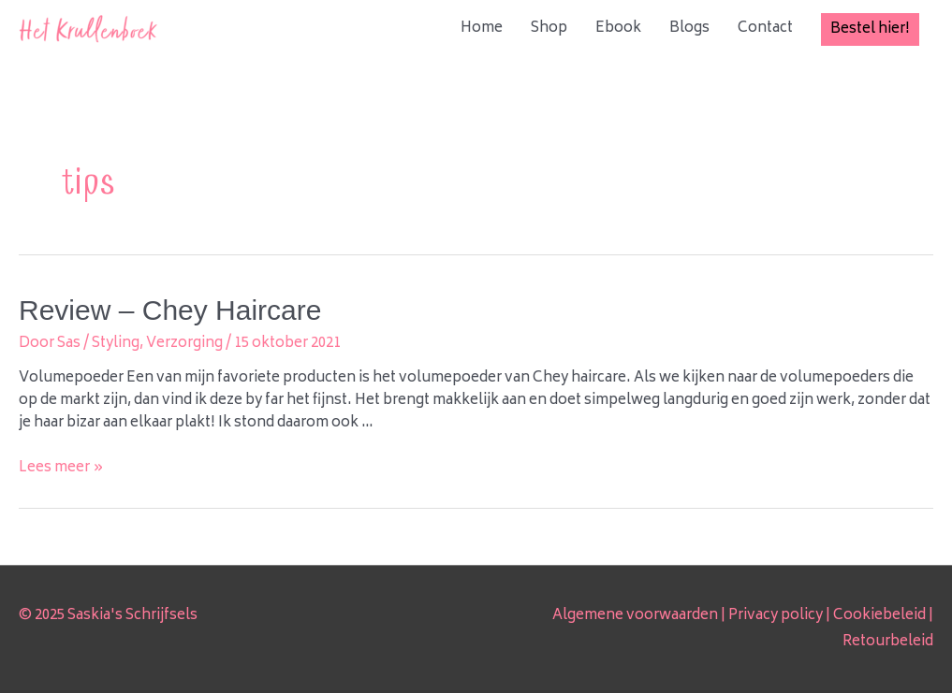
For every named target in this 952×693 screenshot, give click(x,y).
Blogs (689, 28)
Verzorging (184, 343)
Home (482, 28)
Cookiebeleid (879, 615)
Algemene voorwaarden (635, 615)
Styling (115, 343)
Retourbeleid (887, 642)
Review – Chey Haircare (170, 310)
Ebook (618, 28)
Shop (549, 28)
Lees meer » (61, 468)
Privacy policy (775, 615)
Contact (765, 28)
